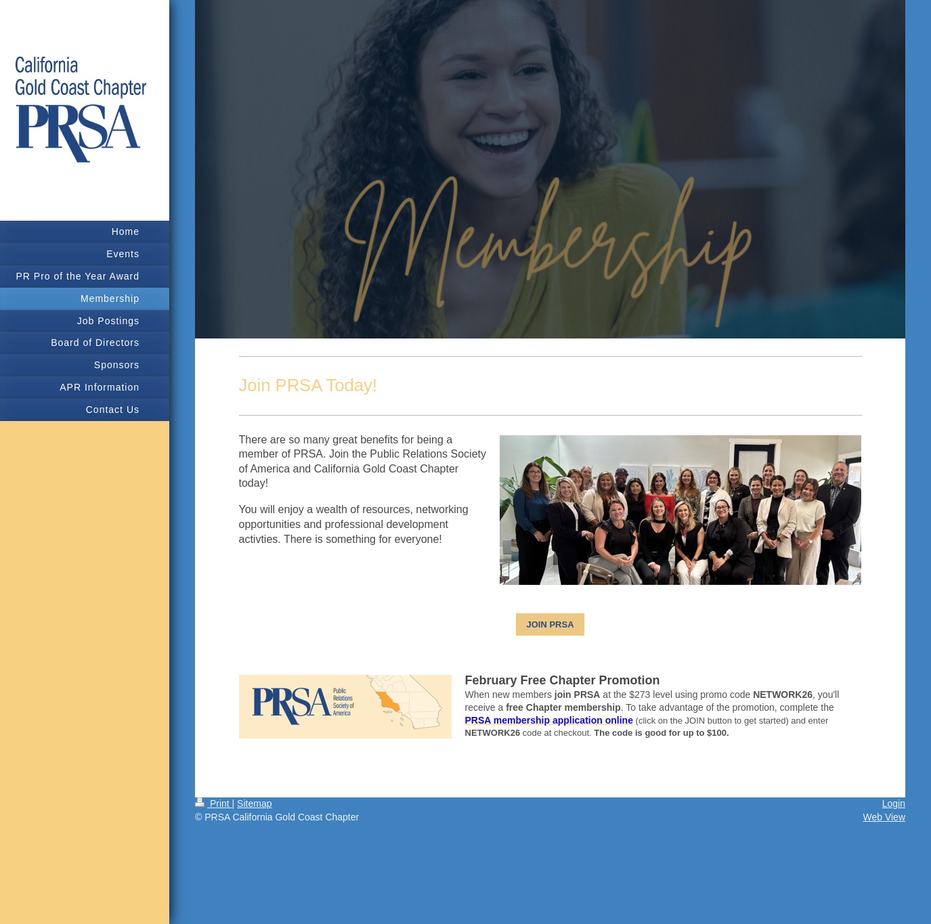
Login (893, 803)
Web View (884, 817)
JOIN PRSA (549, 624)
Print (213, 803)
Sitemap (254, 803)
